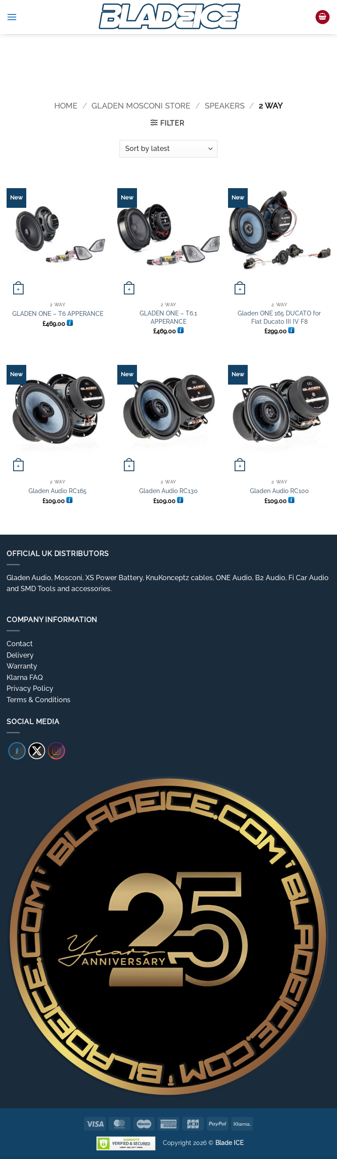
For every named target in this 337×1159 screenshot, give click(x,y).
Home (65, 105)
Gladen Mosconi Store (140, 105)
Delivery (20, 655)
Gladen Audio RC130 (168, 490)
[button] (12, 17)
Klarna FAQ (25, 677)
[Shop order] (168, 149)
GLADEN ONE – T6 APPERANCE (57, 313)
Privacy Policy (30, 688)
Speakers (225, 105)
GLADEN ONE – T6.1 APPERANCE (168, 317)
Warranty (22, 666)
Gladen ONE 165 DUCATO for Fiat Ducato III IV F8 (279, 317)
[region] (168, 62)
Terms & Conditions (38, 700)
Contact (20, 644)
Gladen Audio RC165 (57, 490)
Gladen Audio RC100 (279, 490)
